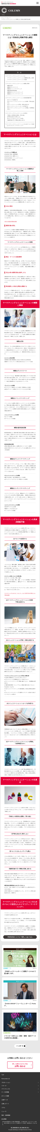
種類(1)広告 (10, 85)
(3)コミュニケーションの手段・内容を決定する (18, 104)
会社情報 (3, 1119)
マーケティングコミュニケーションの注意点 (17, 113)
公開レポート (5, 1104)
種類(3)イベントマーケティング (14, 88)
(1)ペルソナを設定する (12, 99)
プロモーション (5, 1082)
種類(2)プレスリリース (12, 87)
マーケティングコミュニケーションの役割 (17, 79)
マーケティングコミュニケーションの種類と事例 (18, 83)
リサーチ (3, 1086)
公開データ (4, 1100)
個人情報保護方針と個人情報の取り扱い (20, 1127)
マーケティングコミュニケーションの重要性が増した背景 (20, 77)
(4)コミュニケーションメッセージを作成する (17, 106)
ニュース (3, 1111)
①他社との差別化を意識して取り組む (16, 115)
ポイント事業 (5, 1096)
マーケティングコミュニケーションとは (16, 76)
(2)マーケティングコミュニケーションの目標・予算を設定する (20, 102)
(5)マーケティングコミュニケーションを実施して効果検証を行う (20, 108)
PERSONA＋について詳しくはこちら (20, 937)
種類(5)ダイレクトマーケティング (15, 92)
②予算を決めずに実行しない (14, 116)
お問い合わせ (20, 1065)
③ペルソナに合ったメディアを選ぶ (15, 118)
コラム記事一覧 (19, 1046)
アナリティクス (5, 1089)
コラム (3, 1107)
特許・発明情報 (5, 1115)
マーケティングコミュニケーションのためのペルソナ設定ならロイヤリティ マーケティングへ (20, 124)
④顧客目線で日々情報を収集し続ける (16, 120)
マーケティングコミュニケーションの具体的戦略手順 (19, 97)
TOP (2, 1075)
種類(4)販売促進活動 (12, 90)
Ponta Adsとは (5, 1078)
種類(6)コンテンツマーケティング (15, 93)
